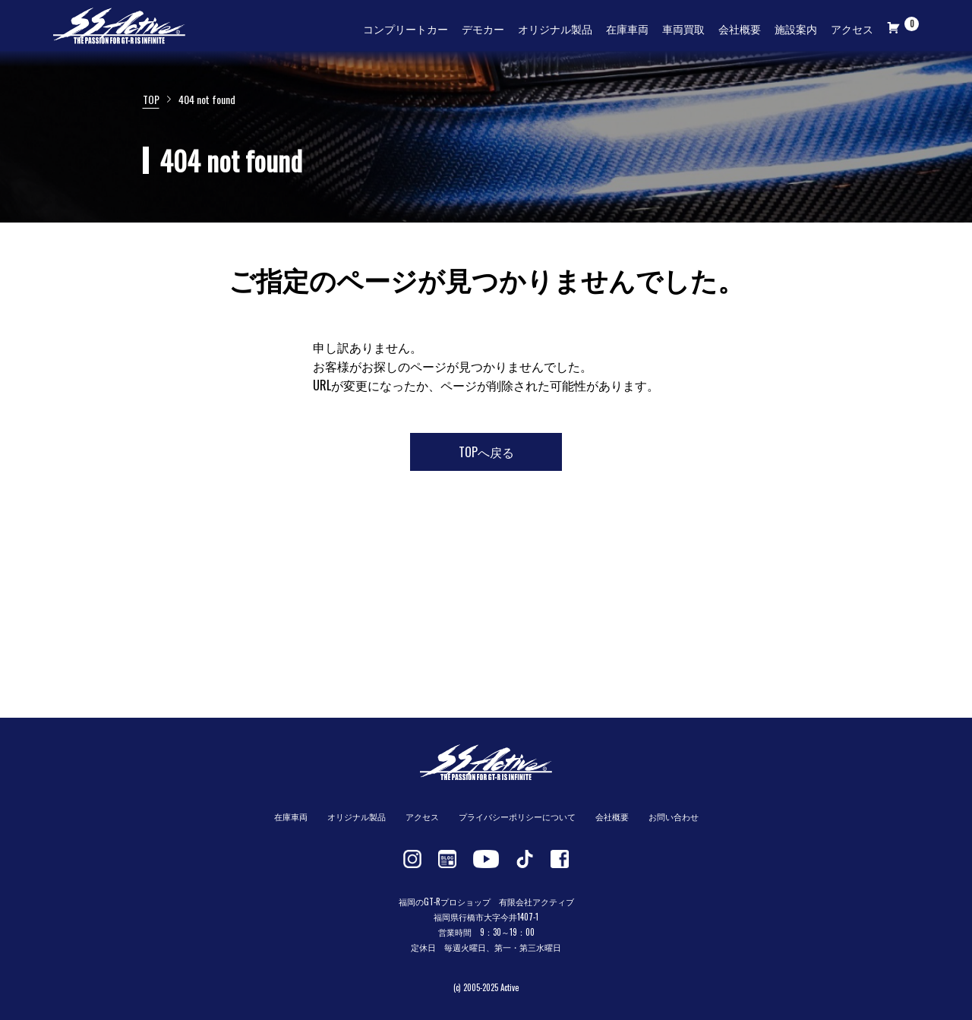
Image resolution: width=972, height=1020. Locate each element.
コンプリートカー (405, 28)
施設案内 (796, 28)
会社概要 (739, 28)
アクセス (852, 28)
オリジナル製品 (555, 28)
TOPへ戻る (486, 452)
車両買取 (683, 28)
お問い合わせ (674, 816)
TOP (151, 99)
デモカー (483, 28)
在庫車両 (627, 28)
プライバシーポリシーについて (517, 816)
